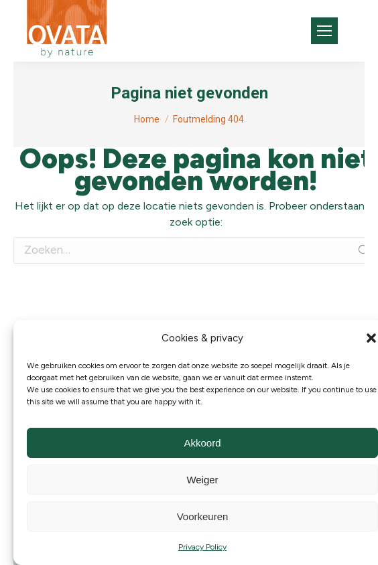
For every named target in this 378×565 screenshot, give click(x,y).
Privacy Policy (202, 547)
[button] (371, 338)
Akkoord (202, 443)
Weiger (202, 479)
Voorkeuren (203, 516)
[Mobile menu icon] (324, 30)
